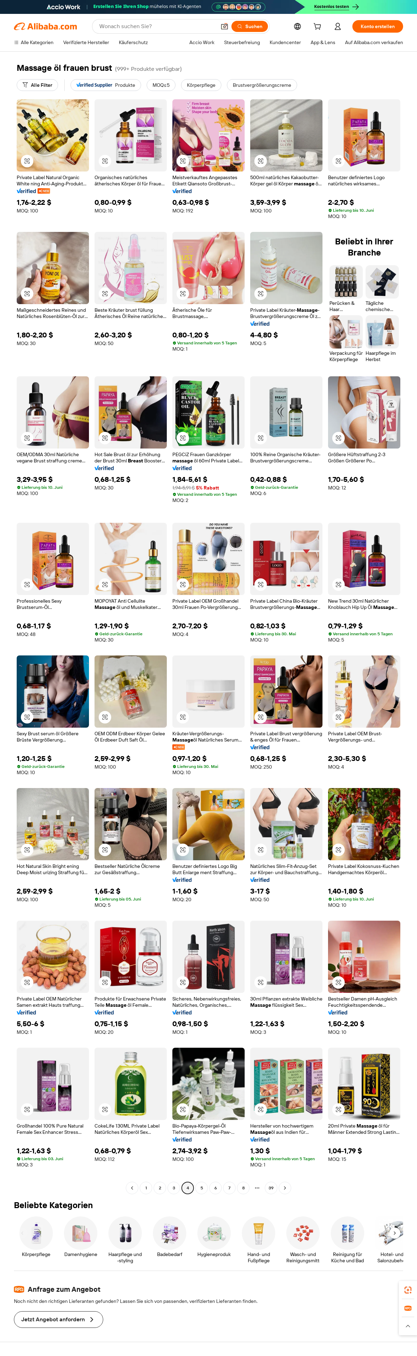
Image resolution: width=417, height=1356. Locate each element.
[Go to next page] (285, 1188)
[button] (224, 26)
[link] (408, 1290)
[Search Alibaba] (157, 26)
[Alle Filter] (37, 85)
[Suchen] (249, 26)
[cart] (318, 27)
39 (271, 1188)
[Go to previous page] (132, 1188)
